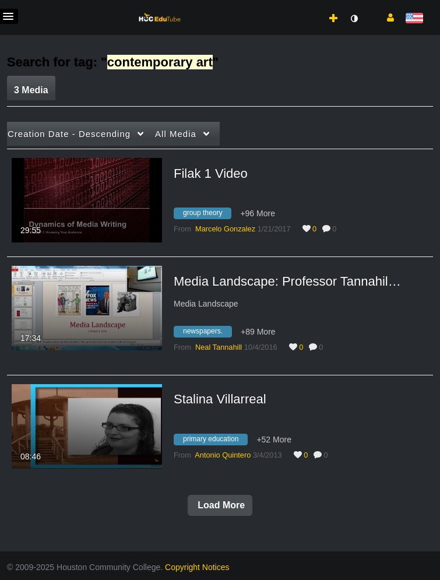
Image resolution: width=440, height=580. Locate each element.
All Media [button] (175, 134)
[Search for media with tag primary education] (215, 440)
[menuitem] (307, 6)
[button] (386, 17)
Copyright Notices (197, 567)
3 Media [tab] (31, 90)
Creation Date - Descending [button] (69, 134)
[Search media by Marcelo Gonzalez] (225, 228)
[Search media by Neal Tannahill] (218, 347)
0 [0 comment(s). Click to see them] (336, 228)
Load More (220, 505)
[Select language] (414, 19)
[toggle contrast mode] (353, 18)
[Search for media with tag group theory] (207, 215)
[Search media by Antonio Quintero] (223, 455)
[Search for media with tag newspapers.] (207, 333)
